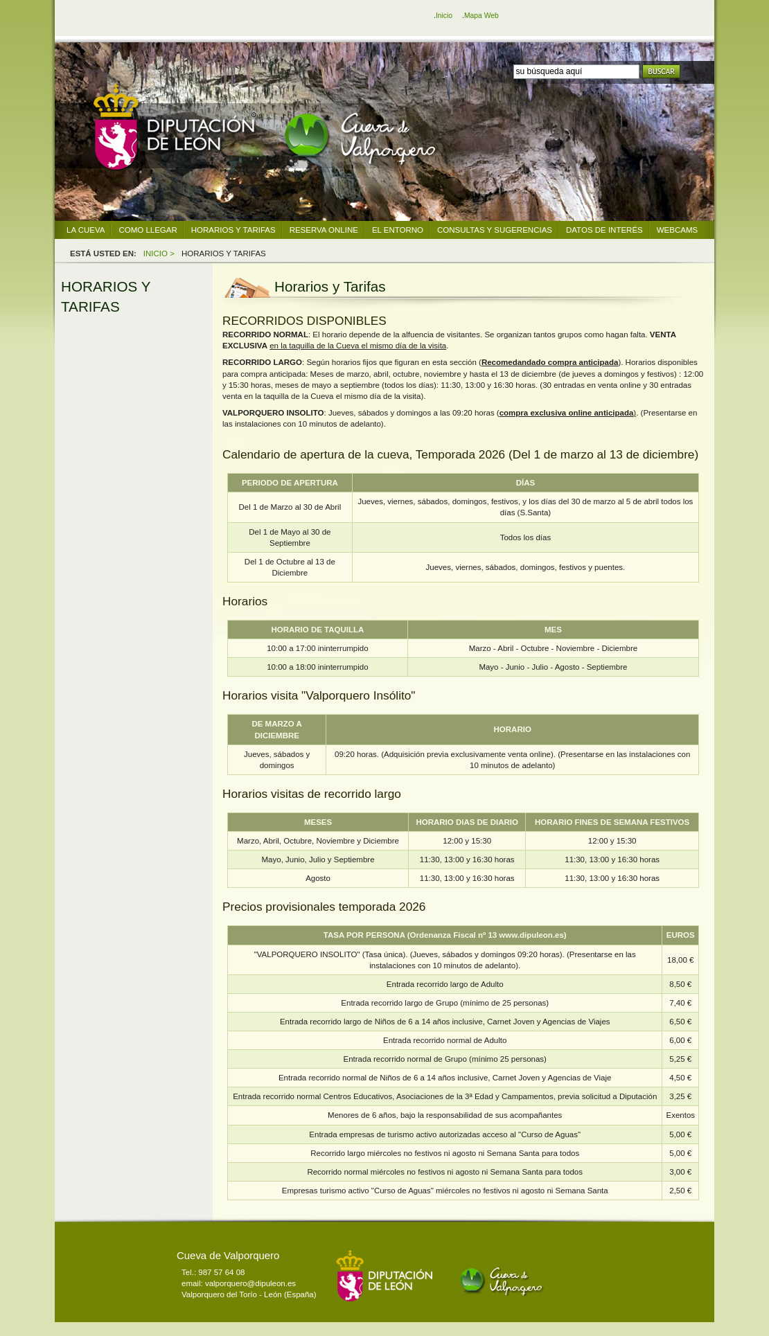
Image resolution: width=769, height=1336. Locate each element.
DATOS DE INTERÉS (604, 230)
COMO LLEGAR (147, 230)
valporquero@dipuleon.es (250, 1283)
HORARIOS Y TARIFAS (233, 230)
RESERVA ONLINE (324, 230)
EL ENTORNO (397, 230)
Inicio (444, 15)
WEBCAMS (677, 230)
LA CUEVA (86, 230)
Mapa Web (481, 15)
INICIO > (159, 253)
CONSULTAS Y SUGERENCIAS (494, 230)
